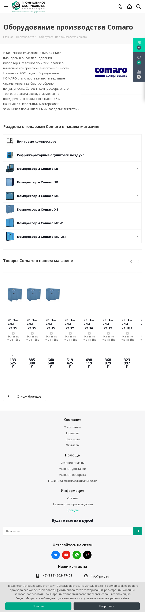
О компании (73, 402)
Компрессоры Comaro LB (37, 168)
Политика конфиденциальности (72, 455)
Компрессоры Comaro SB (37, 182)
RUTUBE (87, 529)
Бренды (72, 484)
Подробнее (106, 606)
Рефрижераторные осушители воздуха (50, 155)
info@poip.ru (100, 551)
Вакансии (73, 413)
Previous (131, 261)
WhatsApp (76, 529)
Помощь (72, 429)
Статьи (72, 472)
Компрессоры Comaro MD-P (40, 223)
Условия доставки (72, 443)
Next (138, 261)
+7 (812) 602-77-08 (57, 550)
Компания (72, 394)
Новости (72, 407)
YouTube (66, 529)
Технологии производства (72, 478)
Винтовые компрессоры (37, 141)
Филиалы (72, 419)
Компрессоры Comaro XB (38, 209)
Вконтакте (55, 529)
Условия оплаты (72, 437)
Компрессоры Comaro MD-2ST (42, 236)
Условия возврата (72, 449)
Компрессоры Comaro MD (38, 196)
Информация (72, 465)
